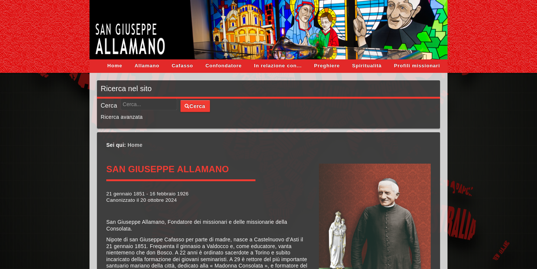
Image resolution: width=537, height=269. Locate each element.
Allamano (147, 65)
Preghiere (327, 65)
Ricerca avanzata (122, 117)
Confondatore (223, 65)
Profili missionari (417, 65)
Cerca (109, 106)
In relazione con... (278, 65)
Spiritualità (366, 65)
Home (114, 65)
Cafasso (182, 65)
